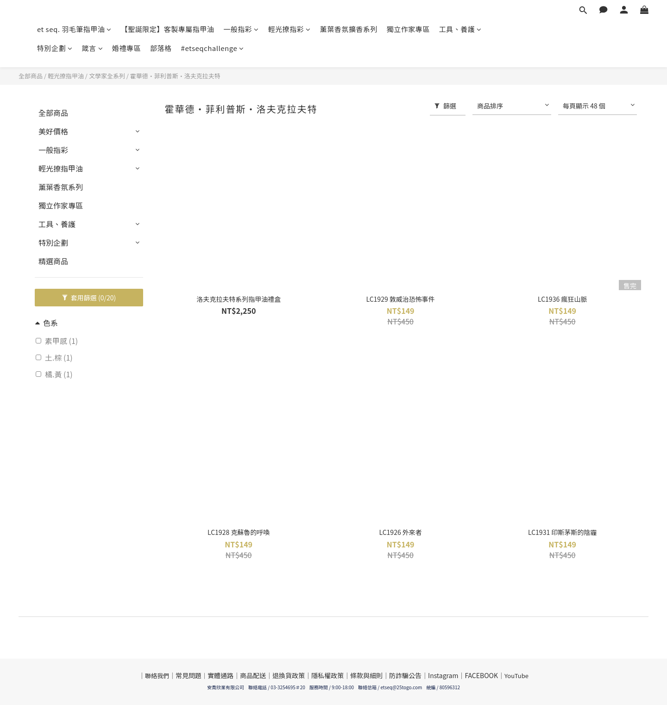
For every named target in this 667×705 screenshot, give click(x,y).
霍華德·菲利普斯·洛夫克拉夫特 (175, 75)
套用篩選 (89, 297)
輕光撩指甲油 (66, 75)
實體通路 (220, 675)
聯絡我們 (157, 675)
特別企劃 (55, 48)
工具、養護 (460, 29)
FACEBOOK (481, 675)
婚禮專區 (126, 48)
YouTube (516, 675)
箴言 (92, 48)
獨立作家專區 (408, 29)
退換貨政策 (288, 675)
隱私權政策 (327, 675)
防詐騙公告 (405, 675)
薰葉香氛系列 (60, 186)
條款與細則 (366, 675)
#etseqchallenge (212, 48)
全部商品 (31, 75)
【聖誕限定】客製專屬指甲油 (167, 29)
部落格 (161, 48)
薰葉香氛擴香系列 (349, 29)
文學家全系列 (107, 75)
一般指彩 (241, 29)
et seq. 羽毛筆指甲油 (74, 29)
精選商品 (53, 261)
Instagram (443, 675)
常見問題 (188, 675)
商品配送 (253, 675)
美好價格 (53, 131)
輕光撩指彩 (289, 29)
